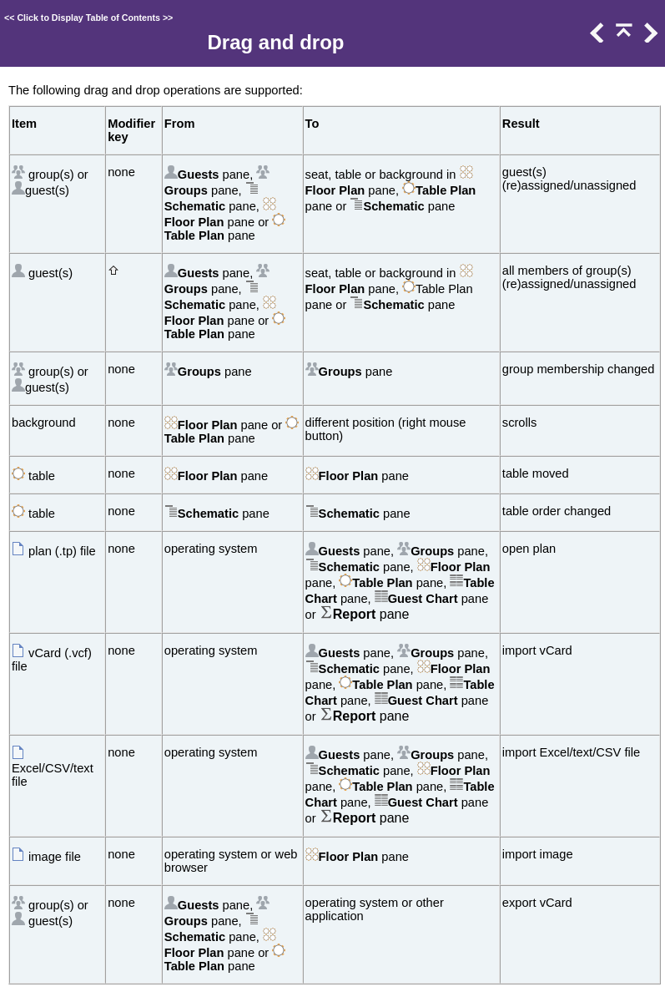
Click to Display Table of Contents (88, 18)
